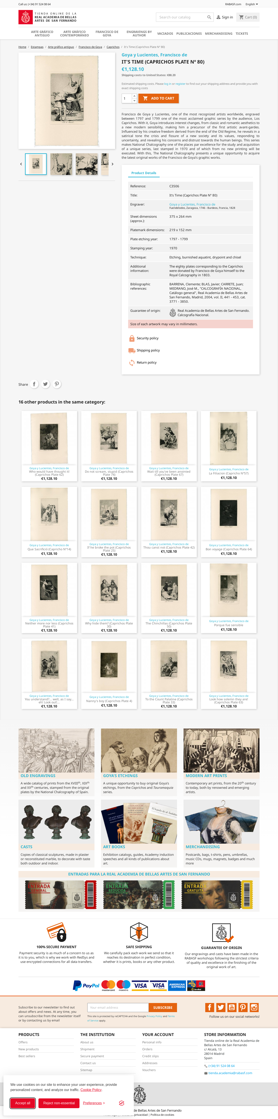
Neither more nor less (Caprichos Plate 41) (49, 624)
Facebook (209, 1007)
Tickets (242, 33)
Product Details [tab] (143, 173)
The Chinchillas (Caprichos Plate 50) (169, 624)
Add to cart (158, 98)
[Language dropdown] (253, 4)
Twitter (220, 1007)
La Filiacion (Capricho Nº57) (228, 473)
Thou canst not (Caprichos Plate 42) (169, 547)
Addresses (149, 1063)
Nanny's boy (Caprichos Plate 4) (109, 701)
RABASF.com (230, 4)
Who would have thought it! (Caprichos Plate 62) (49, 473)
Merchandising (218, 33)
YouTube (232, 1007)
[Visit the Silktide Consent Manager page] (121, 1103)
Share (34, 384)
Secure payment (92, 1056)
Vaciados (165, 33)
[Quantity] (127, 98)
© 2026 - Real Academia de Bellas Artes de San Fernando (139, 1110)
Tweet (45, 384)
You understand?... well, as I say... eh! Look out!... (49, 700)
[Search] (185, 17)
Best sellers (26, 1056)
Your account (158, 1034)
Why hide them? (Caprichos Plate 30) (109, 624)
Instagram (254, 1007)
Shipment (87, 1049)
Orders (147, 1049)
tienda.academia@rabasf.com (230, 1073)
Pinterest (56, 384)
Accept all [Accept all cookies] (22, 1103)
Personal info (151, 1042)
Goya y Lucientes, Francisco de (192, 204)
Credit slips (150, 1056)
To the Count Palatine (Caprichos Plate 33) (169, 700)
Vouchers (149, 1070)
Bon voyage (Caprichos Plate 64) (229, 549)
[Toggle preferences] (94, 1103)
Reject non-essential (59, 1103)
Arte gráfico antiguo (42, 33)
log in (167, 84)
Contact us (88, 1063)
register (180, 84)
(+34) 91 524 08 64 (221, 1066)
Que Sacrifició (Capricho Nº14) (49, 549)
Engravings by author (139, 33)
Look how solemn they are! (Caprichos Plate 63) (228, 700)
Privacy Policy (154, 1016)
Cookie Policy (91, 1090)
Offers (23, 1042)
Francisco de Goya (107, 33)
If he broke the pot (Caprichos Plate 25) (109, 548)
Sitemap (86, 1070)
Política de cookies (162, 1115)
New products (28, 1049)
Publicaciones (189, 33)
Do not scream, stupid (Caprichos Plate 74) (109, 473)
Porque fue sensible (228, 625)
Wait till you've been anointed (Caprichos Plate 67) (168, 473)
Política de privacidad (134, 1115)
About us (86, 1042)
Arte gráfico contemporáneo (74, 33)
